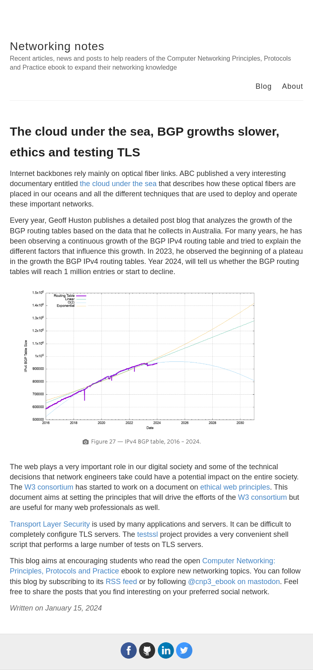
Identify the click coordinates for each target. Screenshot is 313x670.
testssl (147, 534)
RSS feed (121, 582)
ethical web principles (235, 487)
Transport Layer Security (50, 524)
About (292, 86)
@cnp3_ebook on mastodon (234, 582)
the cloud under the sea (118, 184)
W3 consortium (48, 487)
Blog (264, 86)
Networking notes (57, 46)
